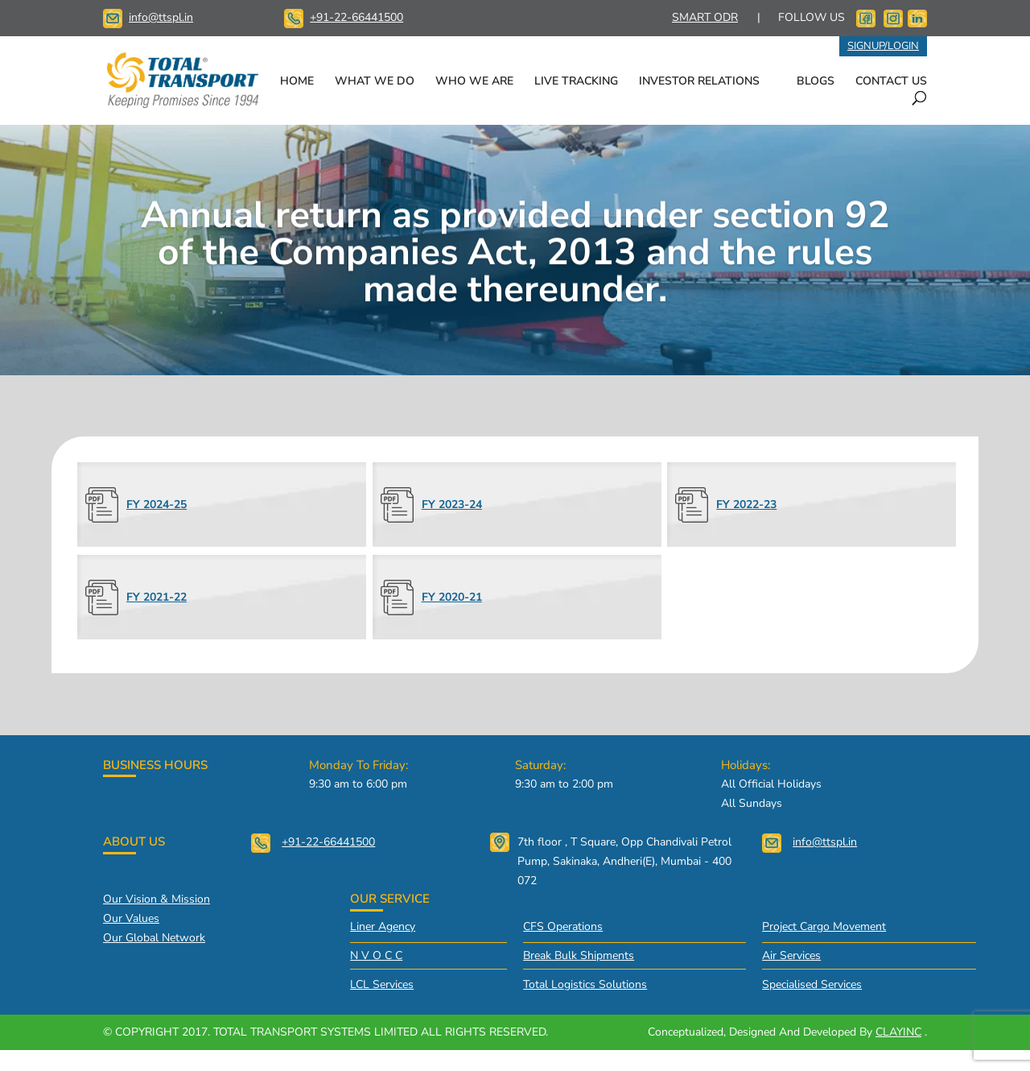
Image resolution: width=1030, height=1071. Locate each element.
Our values (131, 918)
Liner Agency (382, 926)
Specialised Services (812, 984)
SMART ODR (705, 17)
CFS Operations (563, 926)
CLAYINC (898, 1032)
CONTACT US (891, 82)
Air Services (791, 955)
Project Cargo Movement (824, 926)
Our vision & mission (156, 899)
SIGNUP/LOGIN (883, 46)
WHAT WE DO (374, 82)
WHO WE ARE (474, 82)
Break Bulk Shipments (578, 955)
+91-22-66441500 (356, 17)
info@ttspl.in (161, 17)
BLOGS (815, 82)
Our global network (154, 937)
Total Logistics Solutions (585, 984)
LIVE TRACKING (576, 82)
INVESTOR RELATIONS (699, 82)
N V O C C (376, 955)
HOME (297, 82)
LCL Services (382, 984)
